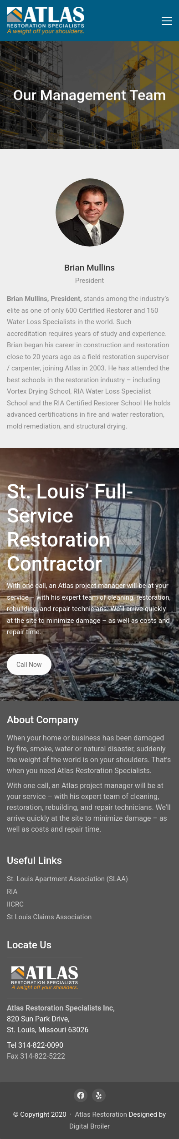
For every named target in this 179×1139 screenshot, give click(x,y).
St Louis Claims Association (49, 917)
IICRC (15, 904)
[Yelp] (99, 1095)
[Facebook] (80, 1095)
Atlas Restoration (101, 1114)
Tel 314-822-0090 (35, 1045)
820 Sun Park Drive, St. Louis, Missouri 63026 (47, 1024)
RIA (12, 892)
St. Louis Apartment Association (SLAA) (67, 879)
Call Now (29, 664)
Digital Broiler (89, 1126)
